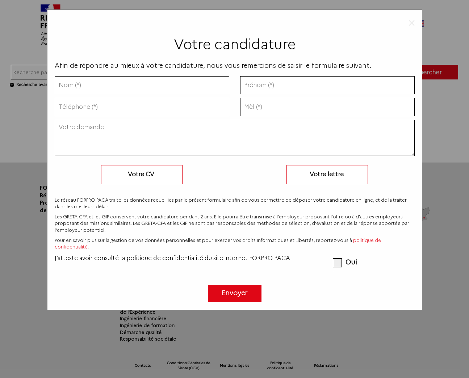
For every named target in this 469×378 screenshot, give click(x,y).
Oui (345, 262)
